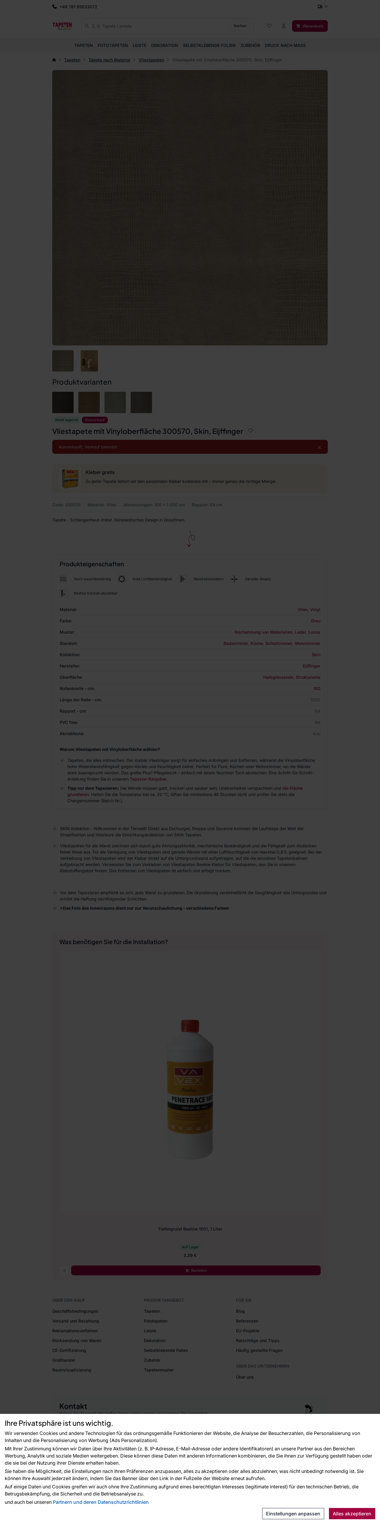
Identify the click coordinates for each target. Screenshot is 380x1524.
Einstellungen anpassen (293, 1514)
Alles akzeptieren (352, 1514)
